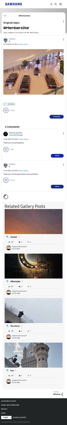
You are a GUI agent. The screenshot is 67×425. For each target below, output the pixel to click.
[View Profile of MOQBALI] (12, 39)
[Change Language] (6, 417)
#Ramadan (15, 281)
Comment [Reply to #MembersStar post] (56, 117)
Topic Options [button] (60, 21)
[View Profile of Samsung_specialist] (15, 133)
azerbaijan (11, 104)
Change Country (19, 417)
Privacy (4, 409)
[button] (60, 39)
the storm (15, 326)
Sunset (13, 237)
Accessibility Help (8, 401)
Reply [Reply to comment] (57, 156)
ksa (12, 370)
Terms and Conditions (10, 405)
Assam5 (14, 247)
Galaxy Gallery (23, 44)
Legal (3, 413)
